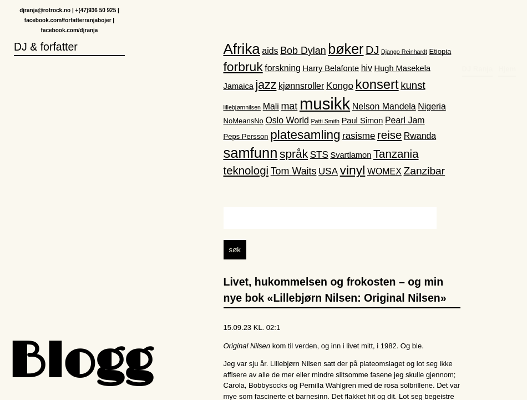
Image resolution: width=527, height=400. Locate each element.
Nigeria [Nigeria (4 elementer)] (431, 106)
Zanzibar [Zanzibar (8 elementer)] (424, 171)
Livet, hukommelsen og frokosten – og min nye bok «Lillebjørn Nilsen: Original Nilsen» (335, 290)
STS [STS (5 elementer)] (319, 154)
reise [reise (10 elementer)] (389, 135)
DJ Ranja (477, 20)
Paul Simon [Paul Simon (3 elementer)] (362, 121)
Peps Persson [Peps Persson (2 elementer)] (246, 136)
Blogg (80, 363)
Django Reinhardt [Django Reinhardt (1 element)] (404, 51)
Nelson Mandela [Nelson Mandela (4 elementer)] (384, 106)
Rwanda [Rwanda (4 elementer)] (420, 136)
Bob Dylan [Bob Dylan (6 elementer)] (303, 50)
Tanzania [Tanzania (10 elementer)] (396, 154)
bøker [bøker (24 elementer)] (345, 49)
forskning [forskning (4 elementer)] (283, 68)
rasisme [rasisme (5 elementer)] (358, 136)
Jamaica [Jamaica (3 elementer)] (239, 86)
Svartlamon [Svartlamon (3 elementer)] (350, 155)
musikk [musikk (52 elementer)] (325, 103)
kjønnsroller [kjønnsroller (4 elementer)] (301, 86)
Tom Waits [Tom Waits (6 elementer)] (294, 171)
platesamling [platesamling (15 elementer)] (305, 135)
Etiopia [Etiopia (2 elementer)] (440, 51)
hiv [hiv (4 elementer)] (366, 68)
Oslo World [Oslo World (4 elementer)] (286, 121)
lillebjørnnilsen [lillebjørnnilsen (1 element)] (242, 107)
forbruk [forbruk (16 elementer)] (243, 66)
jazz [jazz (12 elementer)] (266, 85)
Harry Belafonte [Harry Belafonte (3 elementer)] (331, 68)
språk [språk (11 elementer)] (294, 153)
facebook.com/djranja (69, 30)
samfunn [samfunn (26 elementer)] (251, 153)
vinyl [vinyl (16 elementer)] (353, 170)
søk (235, 250)
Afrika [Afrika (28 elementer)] (242, 49)
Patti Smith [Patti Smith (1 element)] (325, 121)
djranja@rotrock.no (44, 10)
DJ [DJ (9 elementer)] (372, 50)
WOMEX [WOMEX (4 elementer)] (384, 172)
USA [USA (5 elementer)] (328, 172)
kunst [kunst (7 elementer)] (413, 85)
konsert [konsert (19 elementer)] (377, 84)
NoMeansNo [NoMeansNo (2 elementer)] (244, 121)
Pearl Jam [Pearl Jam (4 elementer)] (405, 121)
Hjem (507, 20)
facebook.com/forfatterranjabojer (68, 20)
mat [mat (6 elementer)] (289, 106)
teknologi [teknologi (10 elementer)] (246, 171)
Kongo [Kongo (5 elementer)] (339, 86)
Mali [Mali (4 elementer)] (271, 106)
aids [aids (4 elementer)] (270, 51)
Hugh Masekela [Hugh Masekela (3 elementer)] (402, 68)
